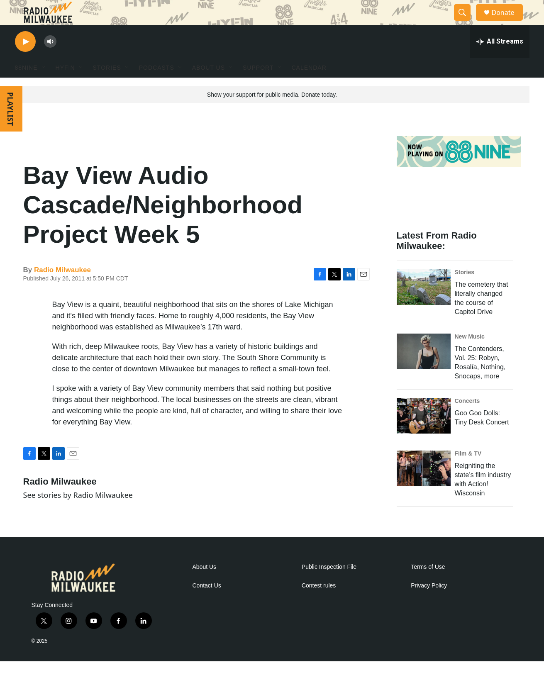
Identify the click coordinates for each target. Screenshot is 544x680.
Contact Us (207, 604)
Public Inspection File (329, 586)
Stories (464, 291)
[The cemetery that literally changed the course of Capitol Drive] (424, 306)
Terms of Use (428, 586)
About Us (205, 586)
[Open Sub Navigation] (44, 86)
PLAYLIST (10, 127)
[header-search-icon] (466, 22)
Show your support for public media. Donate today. (272, 113)
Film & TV (468, 472)
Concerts (467, 419)
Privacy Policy (429, 604)
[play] (25, 60)
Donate (508, 21)
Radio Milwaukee (62, 288)
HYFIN (65, 86)
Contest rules (319, 604)
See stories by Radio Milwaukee (78, 514)
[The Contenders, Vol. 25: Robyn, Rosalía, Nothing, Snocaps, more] (424, 370)
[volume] (50, 60)
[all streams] (499, 60)
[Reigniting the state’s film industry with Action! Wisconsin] (424, 487)
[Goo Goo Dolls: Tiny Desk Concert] (424, 434)
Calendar (309, 86)
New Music (470, 355)
